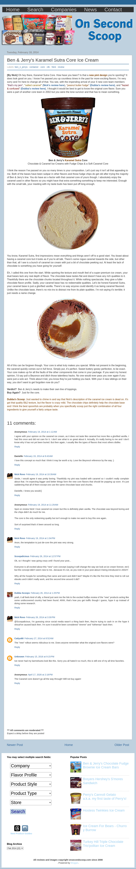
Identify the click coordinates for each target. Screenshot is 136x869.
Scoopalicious (21, 556)
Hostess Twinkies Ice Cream (104, 810)
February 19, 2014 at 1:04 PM (40, 538)
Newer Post (15, 745)
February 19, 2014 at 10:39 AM (41, 474)
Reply (17, 446)
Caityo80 (19, 638)
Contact (113, 9)
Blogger (74, 863)
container (33, 67)
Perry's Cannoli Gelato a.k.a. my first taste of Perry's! (105, 796)
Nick (54, 67)
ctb (48, 67)
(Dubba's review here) (102, 85)
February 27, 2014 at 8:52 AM (39, 638)
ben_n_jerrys (21, 67)
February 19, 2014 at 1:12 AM (42, 432)
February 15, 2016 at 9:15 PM (39, 656)
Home (13, 9)
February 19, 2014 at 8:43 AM (38, 456)
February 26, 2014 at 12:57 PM (45, 556)
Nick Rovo (19, 474)
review (61, 67)
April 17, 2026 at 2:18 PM (40, 674)
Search (35, 9)
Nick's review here (53, 85)
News (90, 9)
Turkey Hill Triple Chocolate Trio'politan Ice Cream (103, 844)
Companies (64, 9)
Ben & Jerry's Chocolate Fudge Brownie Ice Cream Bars (106, 765)
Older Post (122, 745)
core (42, 67)
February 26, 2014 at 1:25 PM (45, 593)
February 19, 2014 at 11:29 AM (43, 505)
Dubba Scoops (22, 593)
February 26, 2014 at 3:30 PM (40, 617)
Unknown (19, 656)
